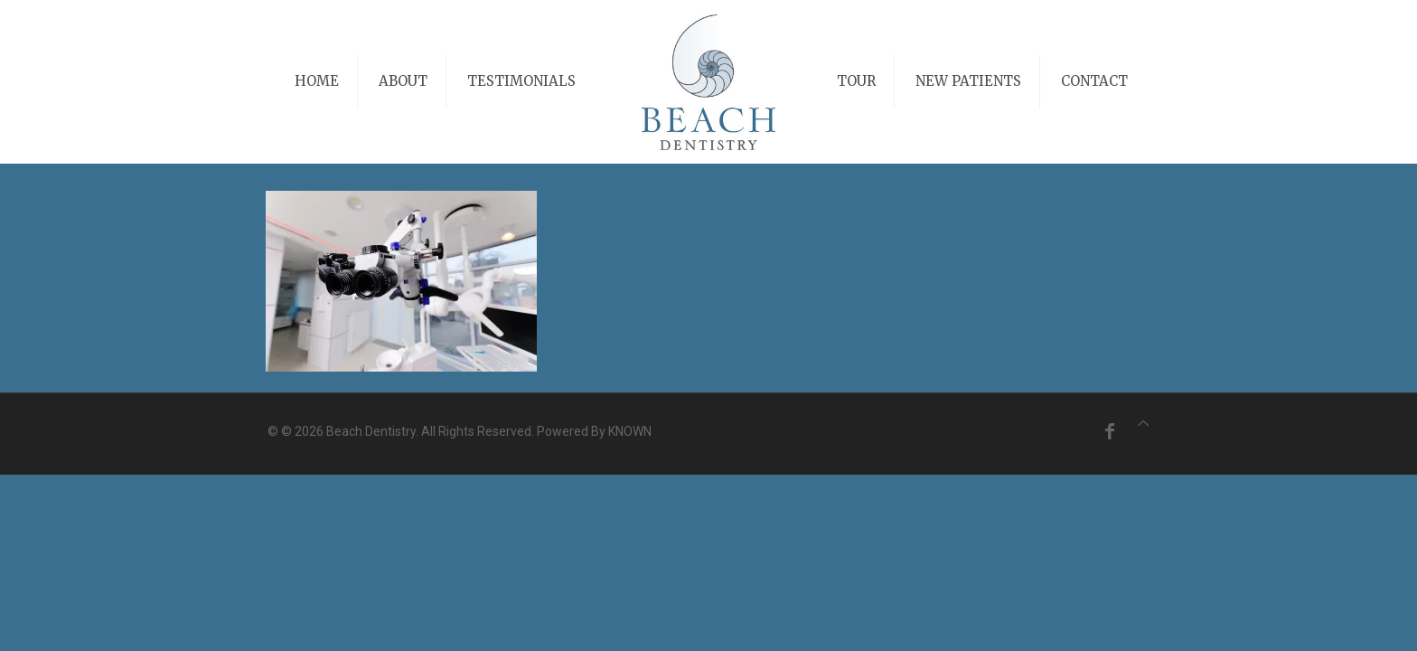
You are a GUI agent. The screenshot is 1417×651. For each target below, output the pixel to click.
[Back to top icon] (1143, 423)
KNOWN (630, 431)
